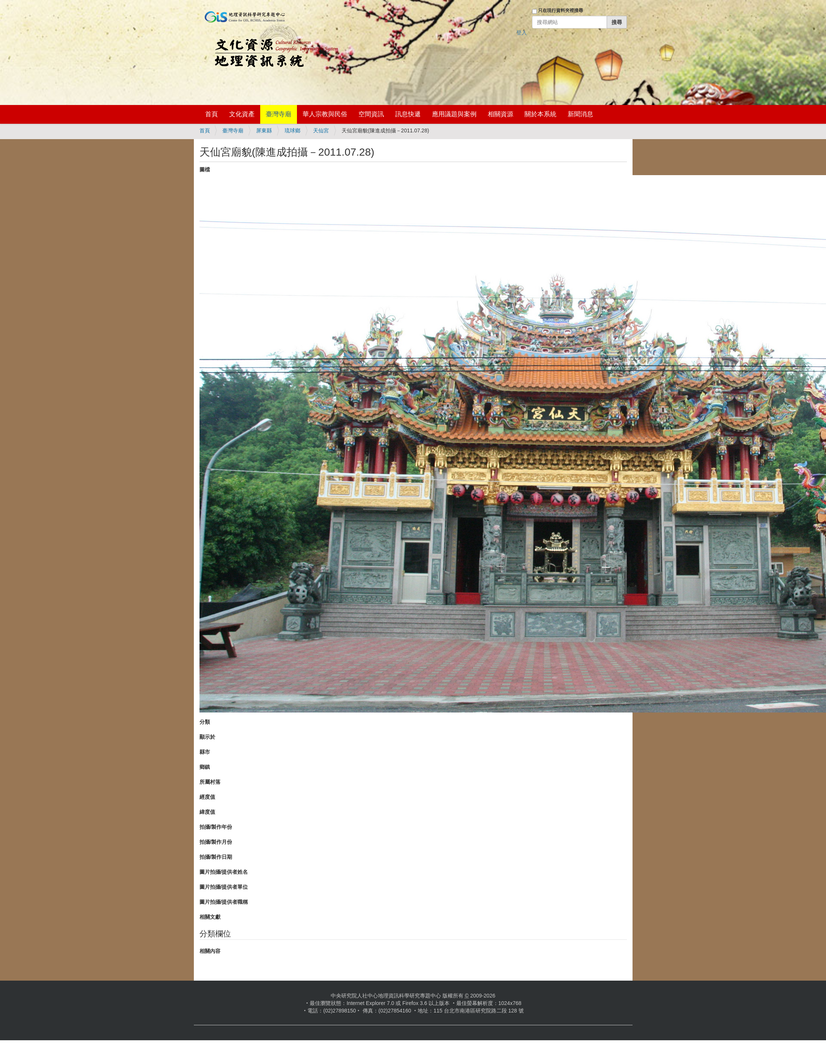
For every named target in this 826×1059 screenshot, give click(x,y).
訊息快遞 (408, 114)
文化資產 (242, 114)
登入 (521, 33)
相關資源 (500, 114)
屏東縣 (264, 131)
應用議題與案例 (454, 114)
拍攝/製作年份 (215, 827)
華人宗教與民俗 (325, 114)
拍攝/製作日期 (215, 857)
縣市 (204, 752)
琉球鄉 (292, 131)
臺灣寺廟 (278, 114)
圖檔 (204, 169)
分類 (204, 722)
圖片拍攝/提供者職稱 (223, 902)
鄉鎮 (204, 767)
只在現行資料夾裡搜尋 (560, 10)
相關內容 (209, 951)
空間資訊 (371, 114)
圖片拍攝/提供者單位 (223, 887)
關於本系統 (540, 114)
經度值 (207, 797)
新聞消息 (580, 114)
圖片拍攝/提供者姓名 (223, 872)
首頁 (211, 114)
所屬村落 (209, 782)
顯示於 (207, 737)
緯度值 (207, 812)
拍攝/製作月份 (215, 842)
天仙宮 (321, 131)
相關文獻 (209, 917)
